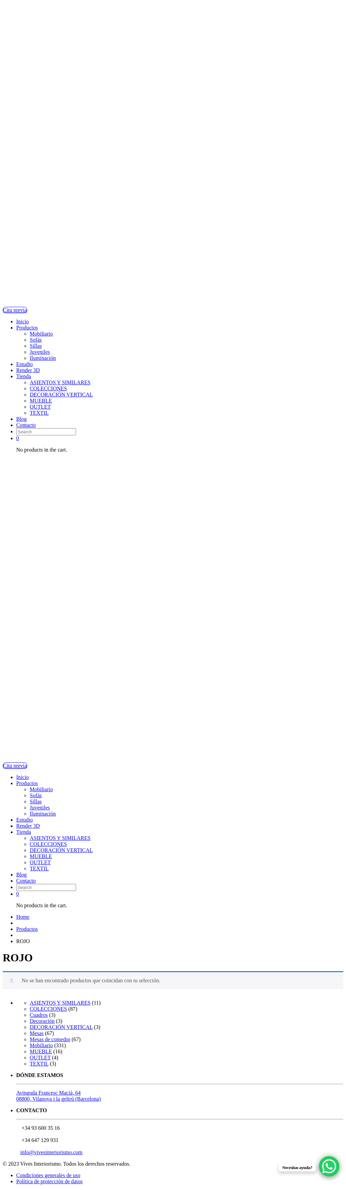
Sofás (36, 340)
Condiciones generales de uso (48, 1175)
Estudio (24, 364)
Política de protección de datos (49, 1181)
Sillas (36, 346)
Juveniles (40, 352)
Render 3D (28, 370)
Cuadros (39, 1015)
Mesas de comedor (50, 1039)
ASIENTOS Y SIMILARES (60, 382)
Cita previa (15, 310)
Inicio (22, 321)
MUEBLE (41, 401)
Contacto (26, 425)
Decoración (42, 1021)
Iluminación (43, 358)
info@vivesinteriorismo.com (51, 1152)
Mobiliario (41, 334)
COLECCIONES (48, 388)
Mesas (37, 1033)
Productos (27, 327)
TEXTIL (39, 413)
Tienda (23, 376)
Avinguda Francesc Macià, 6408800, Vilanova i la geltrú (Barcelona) (58, 1096)
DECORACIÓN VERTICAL (61, 394)
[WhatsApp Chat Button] (329, 1166)
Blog (21, 419)
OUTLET (40, 407)
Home (22, 917)
